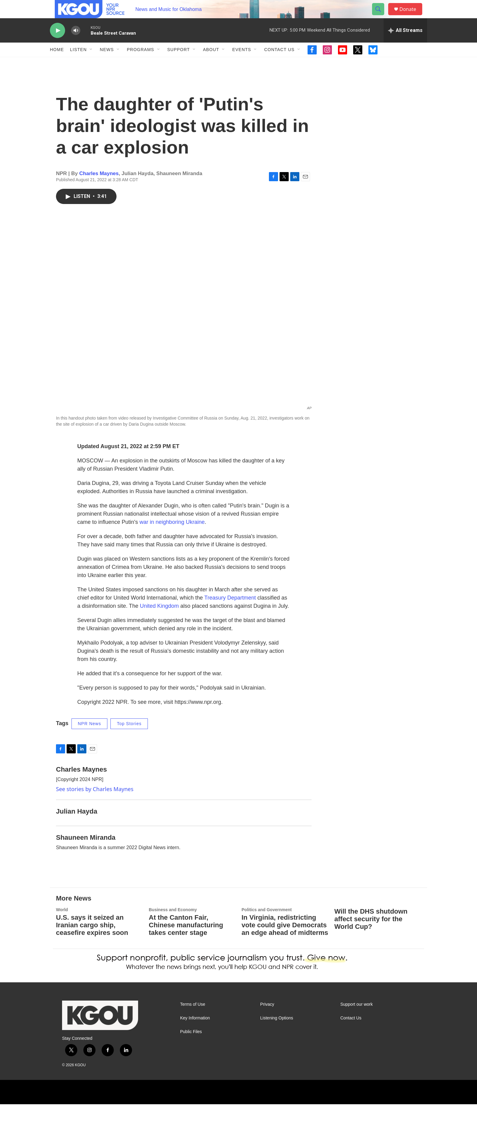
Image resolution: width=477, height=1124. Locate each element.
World (62, 929)
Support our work (356, 1024)
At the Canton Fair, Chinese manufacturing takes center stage (186, 944)
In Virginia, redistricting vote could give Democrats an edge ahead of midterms (285, 944)
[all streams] (405, 44)
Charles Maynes (99, 193)
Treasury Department (229, 617)
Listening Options (276, 1038)
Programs (140, 63)
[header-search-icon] (381, 16)
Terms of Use (192, 1024)
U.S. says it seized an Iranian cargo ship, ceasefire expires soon (92, 944)
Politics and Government (267, 929)
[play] (57, 44)
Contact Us (279, 63)
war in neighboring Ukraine (172, 542)
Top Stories (129, 743)
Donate (411, 16)
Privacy (267, 1024)
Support (178, 63)
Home (57, 63)
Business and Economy (173, 929)
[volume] (76, 44)
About (211, 63)
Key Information (195, 1038)
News (107, 63)
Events (241, 63)
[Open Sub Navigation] (91, 63)
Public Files (191, 1051)
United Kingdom (159, 626)
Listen (78, 63)
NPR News (89, 743)
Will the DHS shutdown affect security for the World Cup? (371, 938)
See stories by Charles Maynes (95, 808)
